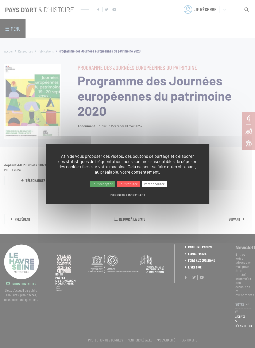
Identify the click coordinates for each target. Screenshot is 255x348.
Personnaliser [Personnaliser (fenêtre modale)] (154, 184)
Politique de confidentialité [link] (127, 195)
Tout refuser (128, 184)
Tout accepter (102, 184)
